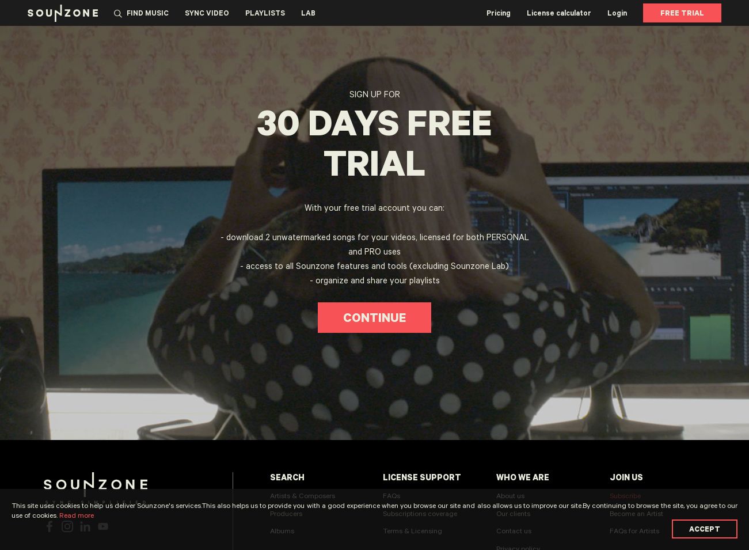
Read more (76, 514)
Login (617, 12)
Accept (704, 528)
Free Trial (682, 12)
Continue (374, 317)
